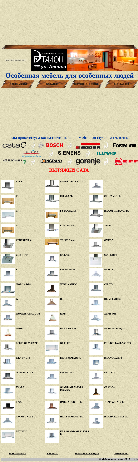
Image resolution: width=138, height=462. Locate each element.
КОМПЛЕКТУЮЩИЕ (87, 453)
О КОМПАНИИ (17, 453)
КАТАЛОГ (52, 453)
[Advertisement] (69, 21)
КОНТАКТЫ (121, 453)
